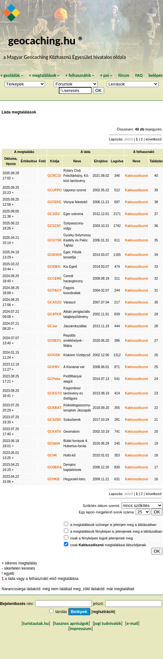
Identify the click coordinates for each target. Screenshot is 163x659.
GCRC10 (54, 175)
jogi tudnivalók (107, 623)
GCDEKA (55, 467)
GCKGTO (55, 393)
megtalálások (44, 75)
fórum (124, 75)
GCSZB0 (54, 419)
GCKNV (53, 367)
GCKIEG (54, 266)
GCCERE (55, 278)
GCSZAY (54, 226)
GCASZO (55, 302)
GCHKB (54, 479)
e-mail (132, 623)
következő (154, 139)
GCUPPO (55, 190)
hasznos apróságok (71, 623)
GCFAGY (54, 290)
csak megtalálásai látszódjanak (108, 545)
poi (106, 75)
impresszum (81, 628)
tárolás (61, 611)
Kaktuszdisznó (136, 175)
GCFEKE (54, 202)
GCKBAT (54, 408)
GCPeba (54, 379)
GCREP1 (54, 340)
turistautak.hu (36, 623)
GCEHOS (55, 255)
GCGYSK (55, 240)
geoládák (12, 75)
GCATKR (54, 314)
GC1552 (54, 214)
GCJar (53, 326)
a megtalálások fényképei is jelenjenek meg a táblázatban (116, 531)
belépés (156, 75)
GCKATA (54, 431)
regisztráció (103, 611)
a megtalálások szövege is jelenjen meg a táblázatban (113, 525)
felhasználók (79, 75)
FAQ (139, 75)
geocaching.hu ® (46, 40)
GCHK (52, 455)
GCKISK (54, 355)
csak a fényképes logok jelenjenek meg (101, 538)
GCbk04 (54, 443)
